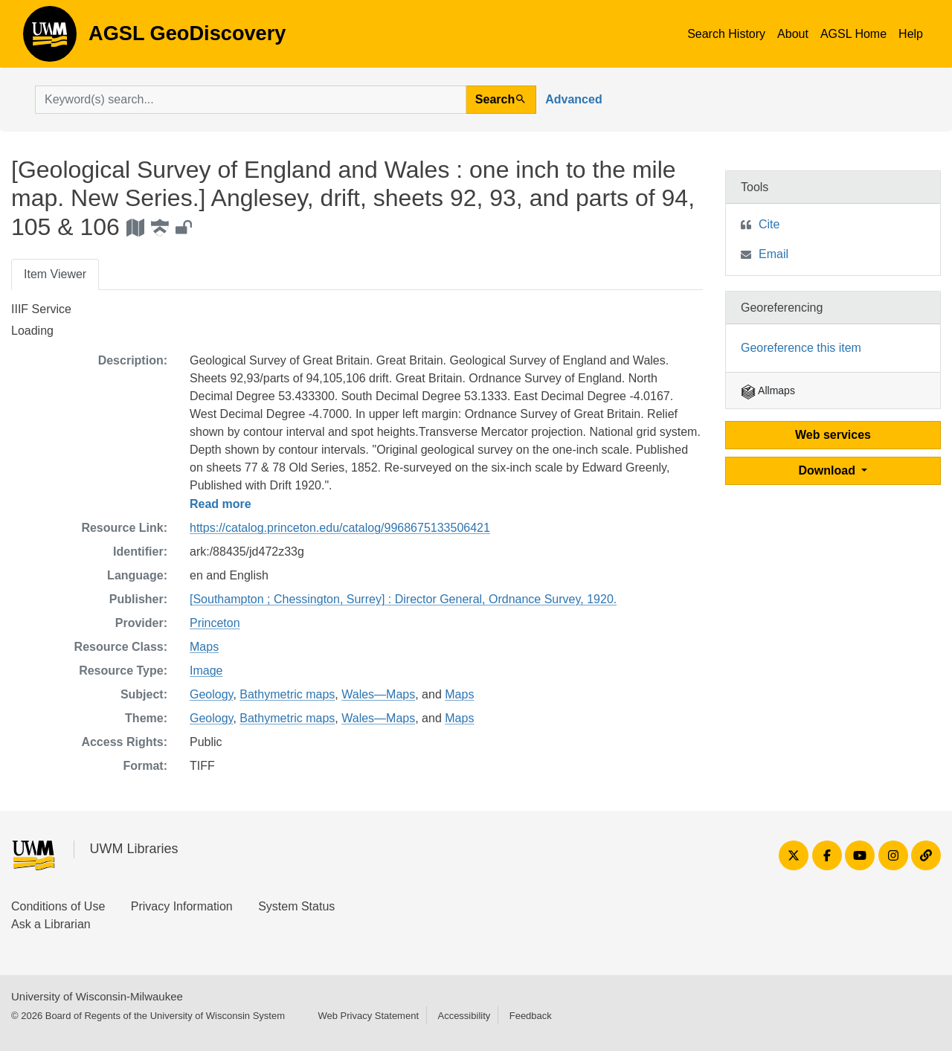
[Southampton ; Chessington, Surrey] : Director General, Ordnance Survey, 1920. (403, 599)
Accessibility (463, 1015)
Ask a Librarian (51, 924)
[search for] (250, 100)
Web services (833, 434)
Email (773, 254)
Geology (211, 694)
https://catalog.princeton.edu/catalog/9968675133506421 (340, 527)
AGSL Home (853, 34)
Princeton (215, 623)
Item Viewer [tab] (55, 274)
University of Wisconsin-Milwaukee (97, 996)
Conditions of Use (58, 906)
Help (910, 34)
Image (206, 670)
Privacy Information (182, 906)
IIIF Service (41, 309)
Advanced (573, 99)
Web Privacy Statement (368, 1015)
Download (829, 470)
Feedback (530, 1015)
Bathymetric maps (287, 694)
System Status (296, 906)
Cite (769, 224)
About (792, 34)
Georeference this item (801, 347)
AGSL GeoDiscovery (50, 38)
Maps (204, 646)
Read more (220, 504)
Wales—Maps (378, 694)
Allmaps (768, 390)
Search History (726, 34)
